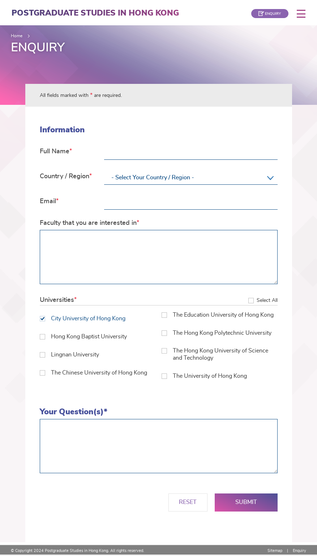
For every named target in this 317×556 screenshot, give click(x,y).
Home (16, 36)
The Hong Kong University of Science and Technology (215, 355)
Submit (246, 503)
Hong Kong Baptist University (83, 337)
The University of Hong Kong (204, 377)
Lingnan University (69, 356)
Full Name (54, 151)
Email (48, 201)
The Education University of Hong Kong (218, 315)
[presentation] (95, 503)
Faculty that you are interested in (88, 223)
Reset (188, 503)
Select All (267, 300)
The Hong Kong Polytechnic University (216, 334)
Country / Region (64, 176)
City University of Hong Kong (82, 319)
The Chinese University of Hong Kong (93, 374)
